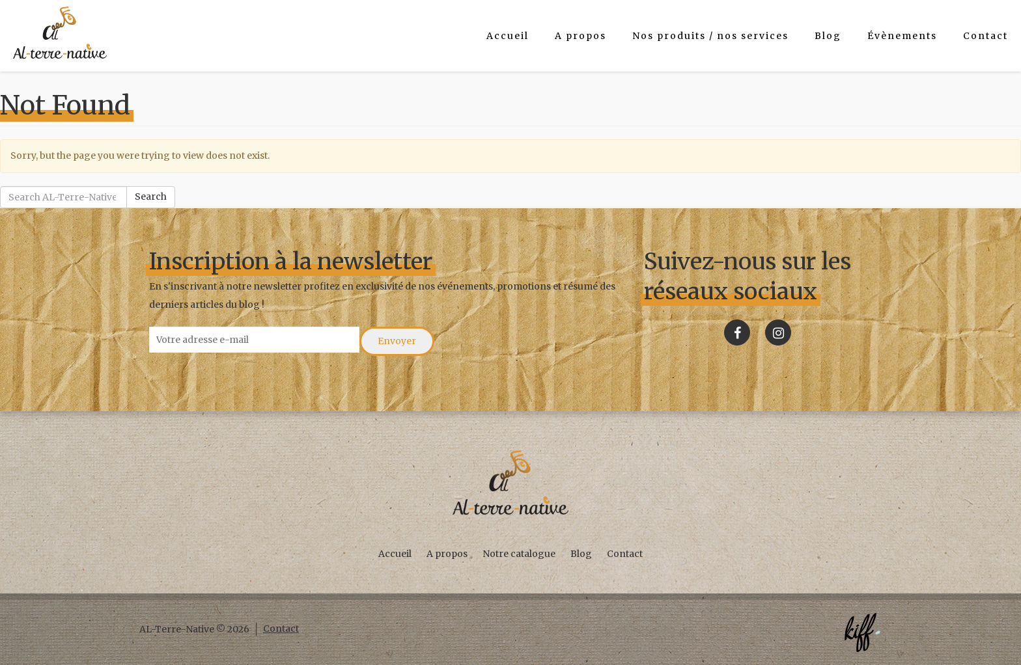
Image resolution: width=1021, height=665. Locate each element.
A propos (580, 36)
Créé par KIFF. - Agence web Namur (862, 632)
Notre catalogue (519, 554)
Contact (985, 36)
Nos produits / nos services (710, 36)
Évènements (902, 36)
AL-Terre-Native (60, 32)
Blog (828, 36)
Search (151, 196)
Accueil (507, 36)
